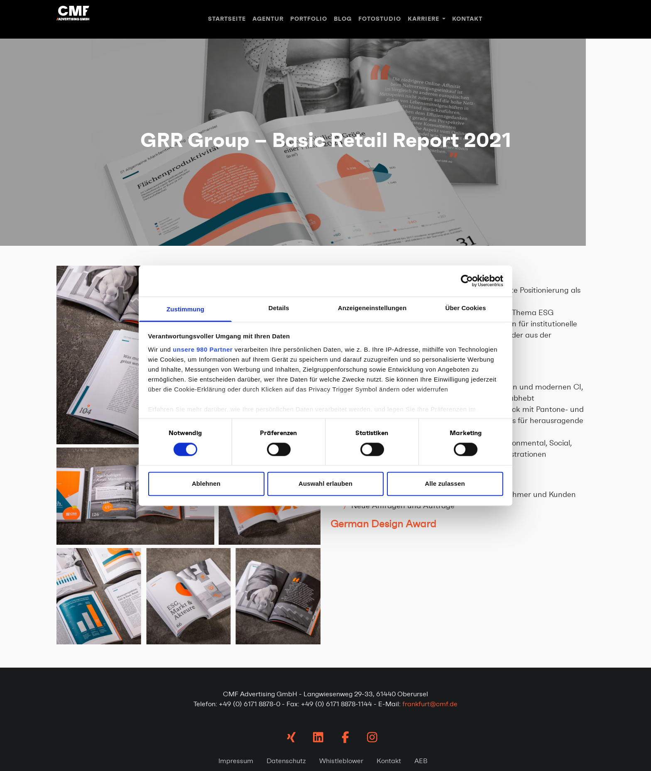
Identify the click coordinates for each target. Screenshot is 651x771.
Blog (343, 18)
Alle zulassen (445, 483)
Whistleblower (341, 761)
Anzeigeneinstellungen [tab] (372, 307)
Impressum (235, 761)
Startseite (227, 18)
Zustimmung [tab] (185, 309)
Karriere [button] (424, 18)
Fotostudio (379, 18)
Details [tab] (279, 307)
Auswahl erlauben (325, 483)
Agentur (268, 18)
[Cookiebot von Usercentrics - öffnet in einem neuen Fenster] (467, 280)
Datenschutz (286, 761)
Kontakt (467, 18)
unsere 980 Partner (202, 349)
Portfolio (308, 18)
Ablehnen (206, 483)
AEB (421, 761)
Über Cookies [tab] (465, 307)
